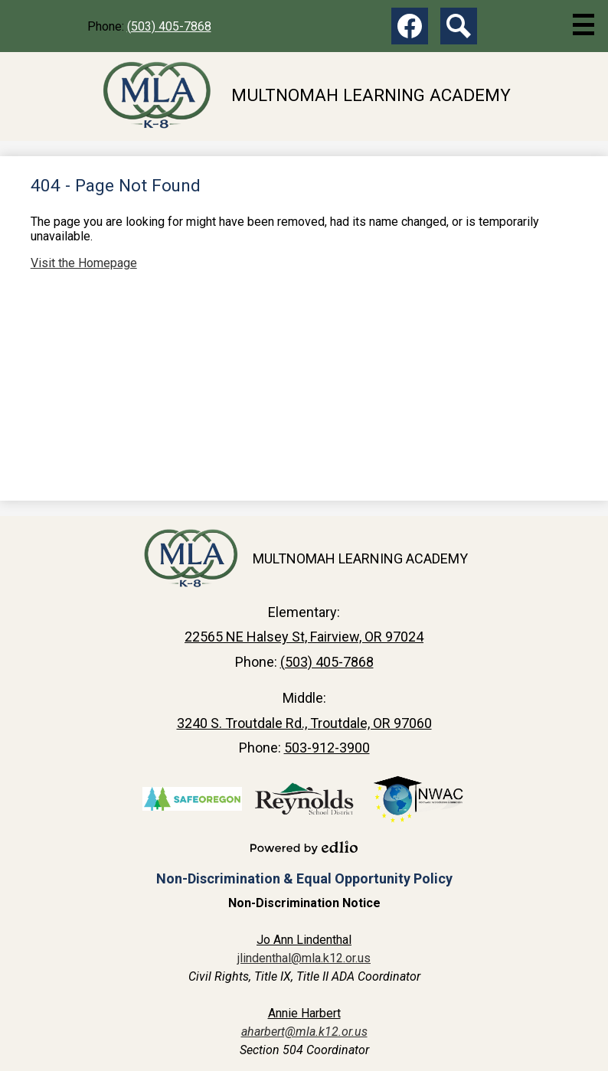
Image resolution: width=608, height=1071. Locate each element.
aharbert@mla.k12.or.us (304, 1031)
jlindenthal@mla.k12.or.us (304, 958)
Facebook (409, 29)
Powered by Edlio (304, 847)
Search (458, 29)
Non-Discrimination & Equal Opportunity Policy (304, 878)
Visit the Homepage (84, 263)
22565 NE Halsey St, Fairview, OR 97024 (304, 637)
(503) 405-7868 (169, 26)
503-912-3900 (327, 748)
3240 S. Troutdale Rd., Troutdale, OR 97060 (304, 723)
